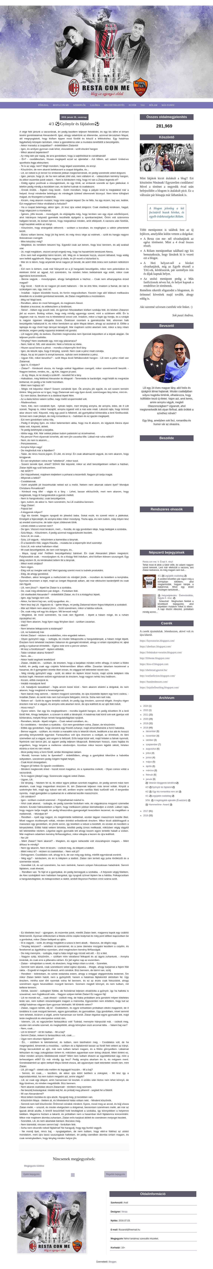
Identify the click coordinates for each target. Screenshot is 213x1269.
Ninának (158, 182)
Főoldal (43, 105)
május (149, 761)
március (150, 770)
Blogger (112, 1261)
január (149, 779)
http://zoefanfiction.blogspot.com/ (157, 675)
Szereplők (79, 105)
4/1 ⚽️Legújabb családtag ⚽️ (172, 576)
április (149, 766)
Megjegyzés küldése (34, 1166)
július (149, 753)
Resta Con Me (61, 105)
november (151, 736)
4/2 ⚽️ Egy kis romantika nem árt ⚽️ (163, 791)
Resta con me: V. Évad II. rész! (158, 561)
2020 (146, 719)
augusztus (151, 748)
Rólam (153, 105)
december (151, 731)
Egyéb (132, 105)
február (150, 774)
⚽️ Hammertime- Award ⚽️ (158, 804)
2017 (146, 811)
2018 (146, 727)
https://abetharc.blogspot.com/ (155, 646)
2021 (146, 714)
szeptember (152, 744)
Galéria (95, 105)
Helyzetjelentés (114, 105)
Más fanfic (168, 105)
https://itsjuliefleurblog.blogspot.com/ (159, 687)
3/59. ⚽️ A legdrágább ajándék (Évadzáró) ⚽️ (168, 800)
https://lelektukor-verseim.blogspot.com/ (161, 652)
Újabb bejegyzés (31, 1174)
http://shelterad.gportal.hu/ (153, 670)
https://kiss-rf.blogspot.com (154, 664)
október (150, 740)
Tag (143, 105)
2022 (146, 710)
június (149, 757)
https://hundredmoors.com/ (154, 681)
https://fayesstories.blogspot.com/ (157, 640)
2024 (146, 706)
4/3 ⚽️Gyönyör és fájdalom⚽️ (160, 787)
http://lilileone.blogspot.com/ (155, 658)
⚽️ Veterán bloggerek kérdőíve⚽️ (162, 783)
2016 (146, 815)
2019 (146, 723)
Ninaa (124, 1211)
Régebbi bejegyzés (115, 1174)
